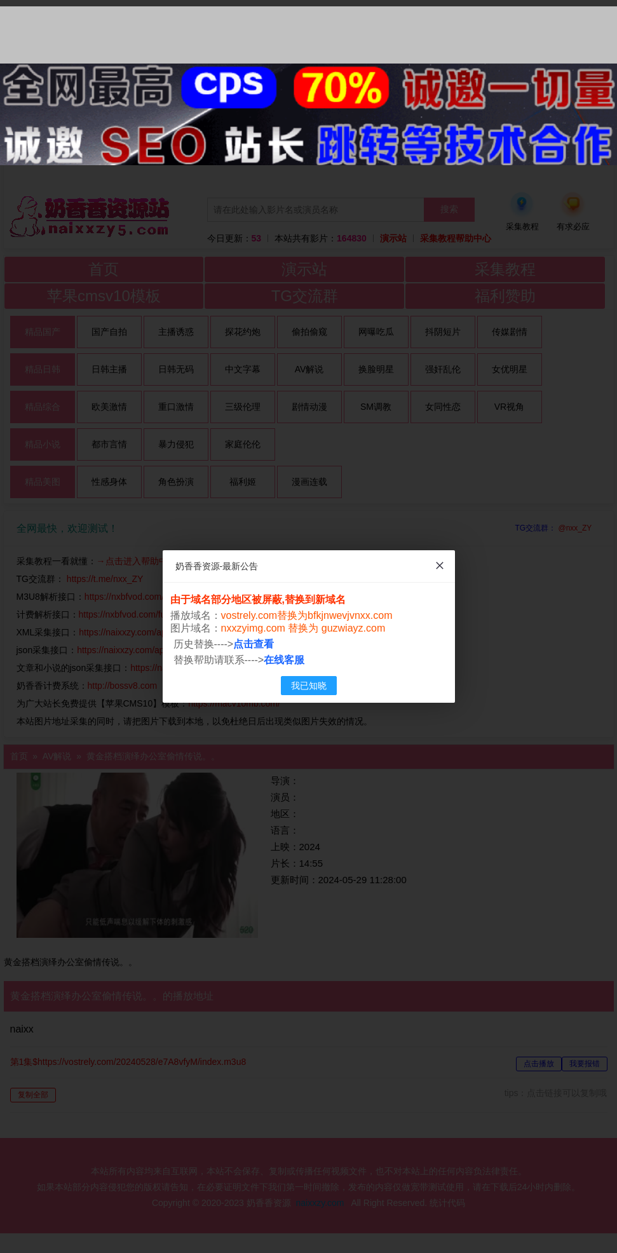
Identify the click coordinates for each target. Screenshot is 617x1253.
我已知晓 (309, 686)
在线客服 (284, 659)
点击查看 (253, 644)
